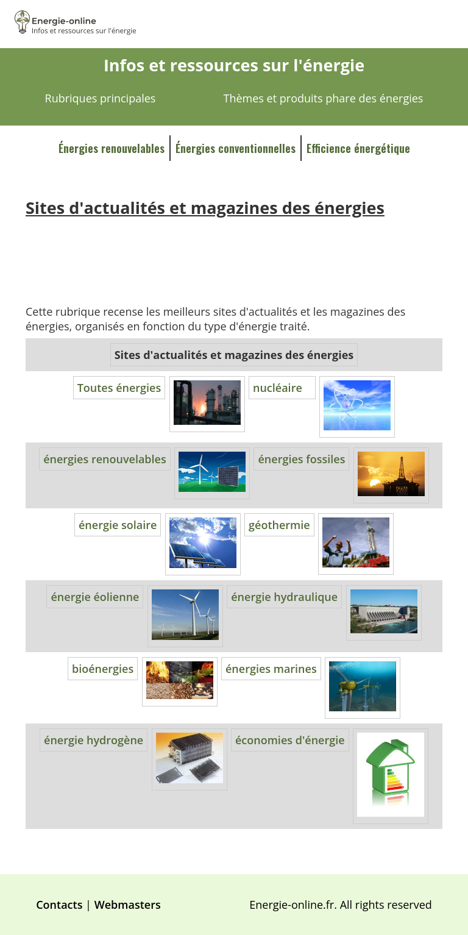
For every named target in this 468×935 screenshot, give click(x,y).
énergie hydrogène (93, 740)
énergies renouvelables (104, 459)
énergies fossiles (301, 459)
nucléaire (277, 387)
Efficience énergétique (358, 148)
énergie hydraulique (284, 596)
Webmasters (127, 904)
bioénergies (102, 668)
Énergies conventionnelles (236, 148)
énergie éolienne (95, 596)
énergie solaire (118, 524)
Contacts (59, 904)
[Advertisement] (234, 251)
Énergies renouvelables (111, 148)
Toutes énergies (119, 387)
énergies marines (271, 668)
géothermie (279, 524)
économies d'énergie (290, 740)
